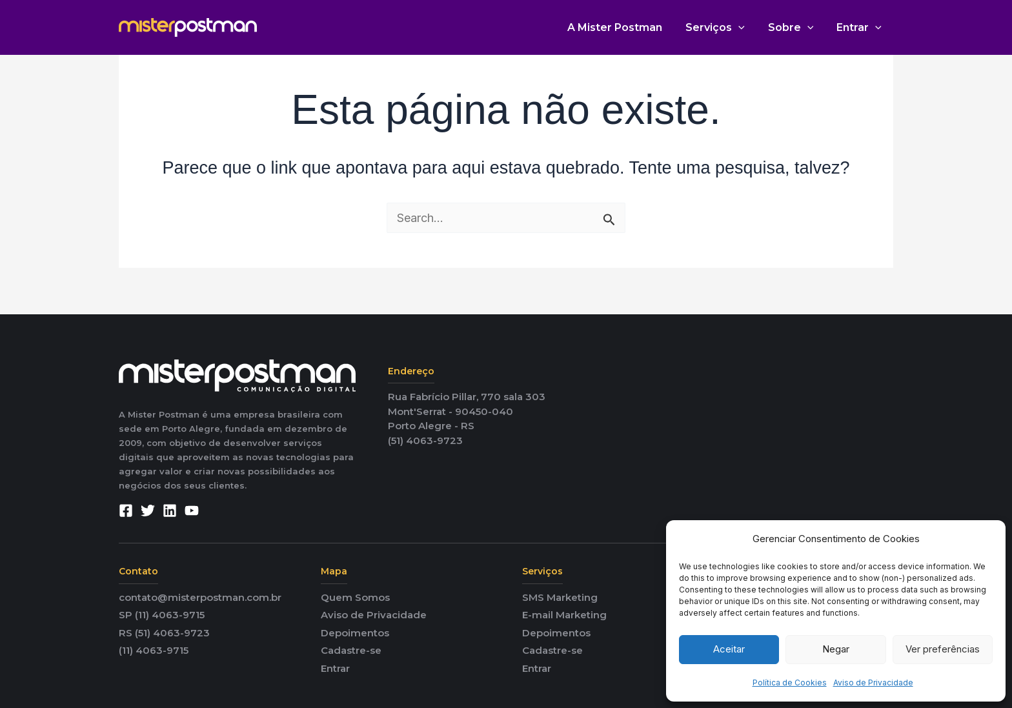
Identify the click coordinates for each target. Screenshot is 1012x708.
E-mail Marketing (564, 615)
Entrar (335, 668)
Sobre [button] (795, 27)
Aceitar (729, 649)
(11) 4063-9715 (153, 650)
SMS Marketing (560, 597)
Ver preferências (943, 649)
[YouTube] (192, 510)
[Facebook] (126, 510)
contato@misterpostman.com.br (200, 597)
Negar (835, 649)
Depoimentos (355, 633)
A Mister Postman (623, 27)
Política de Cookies (790, 682)
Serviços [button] (721, 27)
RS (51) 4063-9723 (164, 633)
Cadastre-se (351, 650)
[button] (744, 27)
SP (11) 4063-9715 (162, 615)
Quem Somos (355, 597)
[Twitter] (148, 510)
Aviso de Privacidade (873, 682)
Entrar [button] (860, 27)
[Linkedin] (170, 510)
